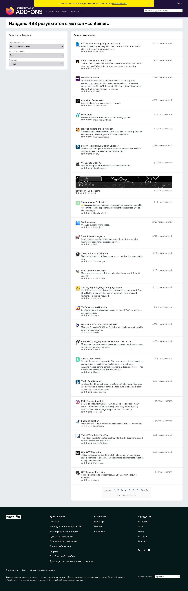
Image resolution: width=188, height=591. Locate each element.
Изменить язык (145, 576)
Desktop (99, 521)
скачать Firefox (119, 3)
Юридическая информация (42, 570)
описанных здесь (38, 577)
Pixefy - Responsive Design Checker (99, 146)
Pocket (142, 541)
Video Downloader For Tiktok (96, 60)
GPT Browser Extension (93, 472)
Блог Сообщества (60, 546)
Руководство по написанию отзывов (71, 561)
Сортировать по (16, 42)
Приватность (12, 570)
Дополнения (57, 516)
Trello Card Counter (91, 381)
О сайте (54, 521)
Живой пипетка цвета (93, 236)
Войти (179, 3)
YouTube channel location (94, 307)
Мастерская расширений (64, 531)
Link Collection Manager (93, 270)
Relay (141, 531)
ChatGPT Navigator (91, 452)
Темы (64, 11)
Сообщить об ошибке (62, 556)
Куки (24, 570)
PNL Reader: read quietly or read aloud (101, 43)
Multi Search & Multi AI (92, 401)
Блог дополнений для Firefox (67, 526)
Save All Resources (91, 358)
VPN (140, 526)
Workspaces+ (88, 222)
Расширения (52, 11)
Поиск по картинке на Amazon (97, 129)
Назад (108, 490)
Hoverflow (86, 114)
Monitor (142, 536)
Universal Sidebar (90, 77)
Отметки (13, 60)
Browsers (143, 521)
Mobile (98, 526)
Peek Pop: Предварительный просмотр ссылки (106, 341)
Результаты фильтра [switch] (20, 35)
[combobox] (163, 10)
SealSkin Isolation (90, 421)
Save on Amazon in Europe (95, 253)
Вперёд (145, 490)
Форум (54, 551)
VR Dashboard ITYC (91, 163)
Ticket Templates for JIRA (94, 435)
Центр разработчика (61, 536)
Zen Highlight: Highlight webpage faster (101, 287)
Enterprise (99, 531)
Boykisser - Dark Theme (88, 191)
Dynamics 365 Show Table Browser (99, 324)
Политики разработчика (63, 541)
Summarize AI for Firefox (94, 202)
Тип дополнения (16, 51)
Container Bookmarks (92, 100)
